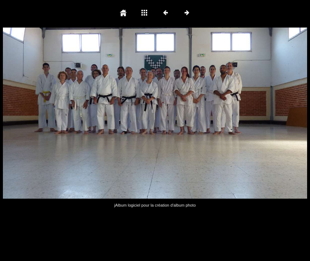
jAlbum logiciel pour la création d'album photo (155, 205)
